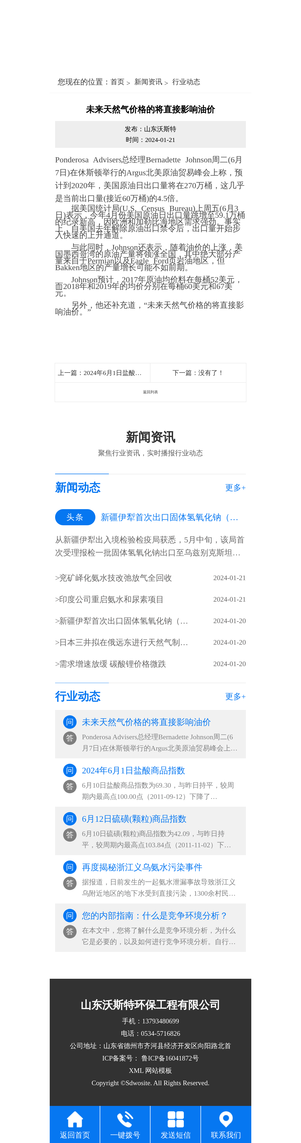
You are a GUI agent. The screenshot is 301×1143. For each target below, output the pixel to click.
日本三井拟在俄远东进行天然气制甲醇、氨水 (124, 642)
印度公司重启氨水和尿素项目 (111, 599)
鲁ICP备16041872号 (169, 1058)
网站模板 (158, 1070)
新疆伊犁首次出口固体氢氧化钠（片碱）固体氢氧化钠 (124, 620)
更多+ (235, 487)
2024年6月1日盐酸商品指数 (122, 372)
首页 (117, 82)
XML (136, 1070)
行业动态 (186, 82)
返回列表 (150, 392)
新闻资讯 (148, 82)
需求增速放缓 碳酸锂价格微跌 (112, 663)
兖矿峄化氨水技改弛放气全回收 (115, 577)
